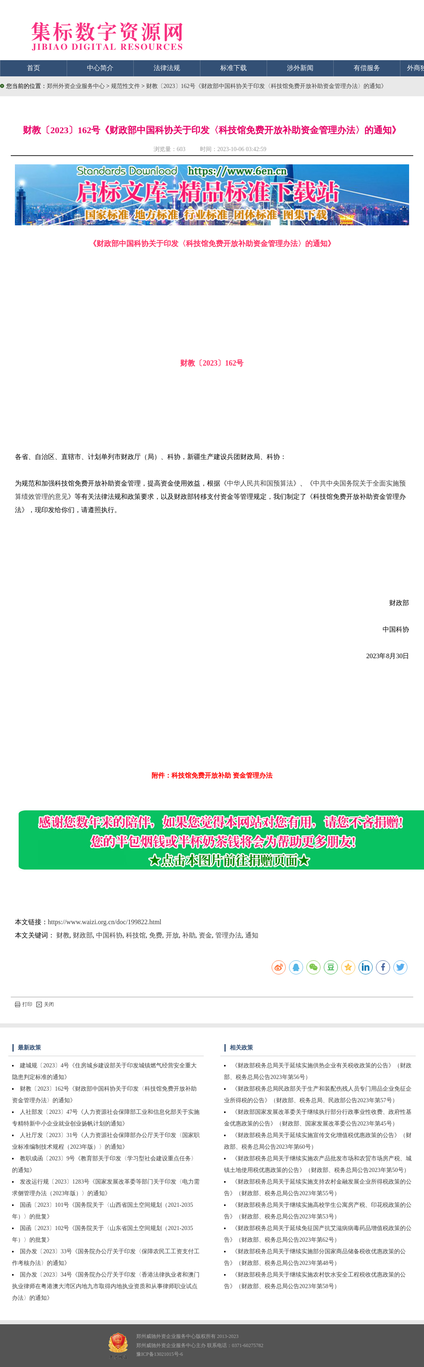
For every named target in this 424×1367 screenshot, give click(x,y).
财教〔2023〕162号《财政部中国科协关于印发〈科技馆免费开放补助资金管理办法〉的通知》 (266, 86)
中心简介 (100, 67)
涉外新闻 (300, 67)
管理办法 (228, 935)
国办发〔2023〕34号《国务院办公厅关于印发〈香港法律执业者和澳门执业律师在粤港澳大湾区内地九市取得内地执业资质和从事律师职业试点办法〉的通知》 (106, 1286)
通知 (251, 935)
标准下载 (233, 67)
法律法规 (167, 67)
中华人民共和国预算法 (260, 483)
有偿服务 (367, 67)
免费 (155, 935)
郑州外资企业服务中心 (76, 86)
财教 (63, 935)
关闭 (45, 1004)
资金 (205, 935)
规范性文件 (126, 86)
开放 (172, 935)
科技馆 (136, 935)
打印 (23, 1004)
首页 (33, 67)
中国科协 (109, 935)
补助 (188, 935)
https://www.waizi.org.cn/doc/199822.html (104, 921)
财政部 (83, 935)
